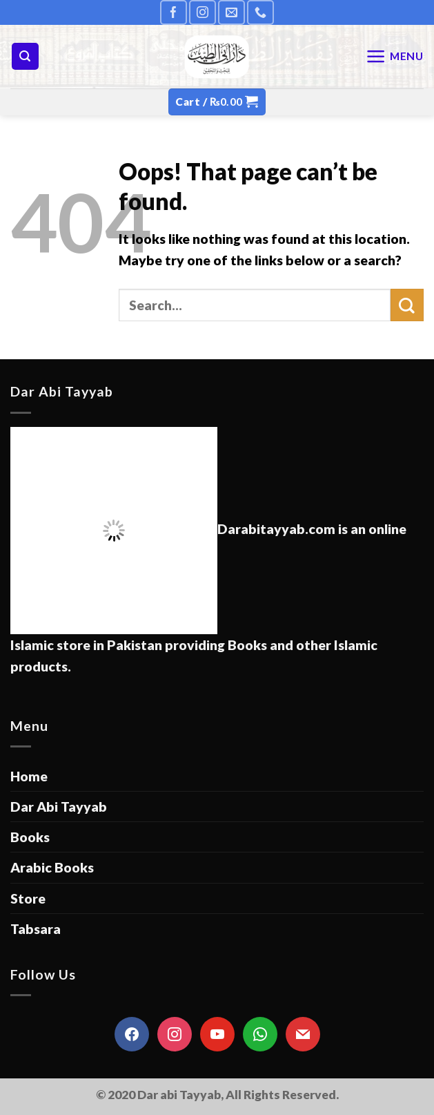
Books (30, 837)
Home (29, 776)
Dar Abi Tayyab (58, 806)
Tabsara (35, 929)
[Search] (25, 56)
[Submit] (407, 305)
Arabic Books (52, 867)
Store (28, 898)
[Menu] (395, 56)
